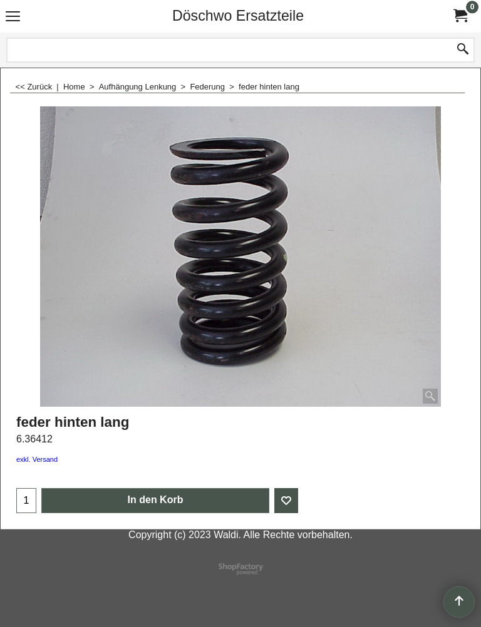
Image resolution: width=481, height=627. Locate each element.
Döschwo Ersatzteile (238, 16)
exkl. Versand (37, 459)
